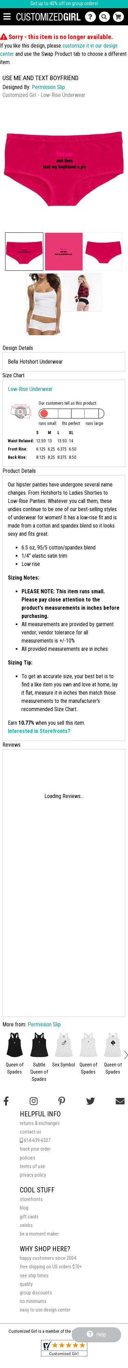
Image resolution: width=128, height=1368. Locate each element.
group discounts (36, 1293)
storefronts (31, 1199)
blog (24, 1208)
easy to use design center (45, 1310)
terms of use (32, 1166)
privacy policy (33, 1175)
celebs (26, 1225)
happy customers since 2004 (48, 1258)
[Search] (106, 17)
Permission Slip (48, 87)
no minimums (33, 1301)
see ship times (34, 1276)
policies (27, 1158)
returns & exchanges (40, 1123)
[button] (24, 251)
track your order (35, 1149)
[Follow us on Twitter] (90, 1101)
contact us (30, 1132)
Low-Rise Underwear (30, 389)
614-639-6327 (35, 1140)
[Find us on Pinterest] (61, 1101)
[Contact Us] (92, 17)
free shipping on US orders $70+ (51, 1267)
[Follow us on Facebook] (6, 1101)
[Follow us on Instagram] (34, 1101)
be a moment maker (39, 1234)
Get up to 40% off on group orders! (64, 4)
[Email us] (120, 1101)
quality (26, 1284)
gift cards (29, 1217)
